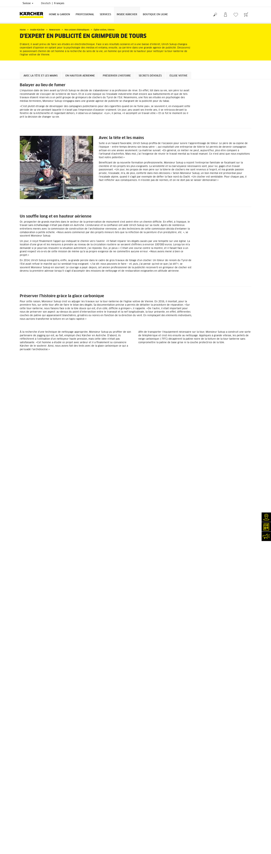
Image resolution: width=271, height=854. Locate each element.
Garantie (24, 648)
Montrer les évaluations (211, 653)
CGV (22, 657)
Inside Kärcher (127, 14)
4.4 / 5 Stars (205, 644)
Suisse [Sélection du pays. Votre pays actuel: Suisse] (28, 3)
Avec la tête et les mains (41, 76)
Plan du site (145, 689)
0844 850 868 (111, 702)
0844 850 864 (106, 706)
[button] (131, 448)
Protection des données (151, 680)
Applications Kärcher (31, 707)
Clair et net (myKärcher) (33, 685)
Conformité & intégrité (32, 721)
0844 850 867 (115, 711)
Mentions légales (147, 676)
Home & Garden (59, 14)
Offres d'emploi (28, 712)
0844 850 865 (92, 717)
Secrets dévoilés (150, 76)
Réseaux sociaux (29, 716)
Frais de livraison (29, 634)
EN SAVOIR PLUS (34, 609)
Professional (85, 14)
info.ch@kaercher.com (100, 722)
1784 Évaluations (207, 648)
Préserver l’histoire (117, 76)
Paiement (25, 643)
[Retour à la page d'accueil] (33, 14)
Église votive (178, 76)
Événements (26, 703)
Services (105, 14)
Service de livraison (31, 639)
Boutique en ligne (155, 14)
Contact (24, 694)
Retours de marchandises (34, 652)
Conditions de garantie (151, 685)
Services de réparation (32, 680)
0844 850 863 (115, 697)
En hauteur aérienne (80, 76)
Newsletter (26, 698)
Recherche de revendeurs (34, 676)
